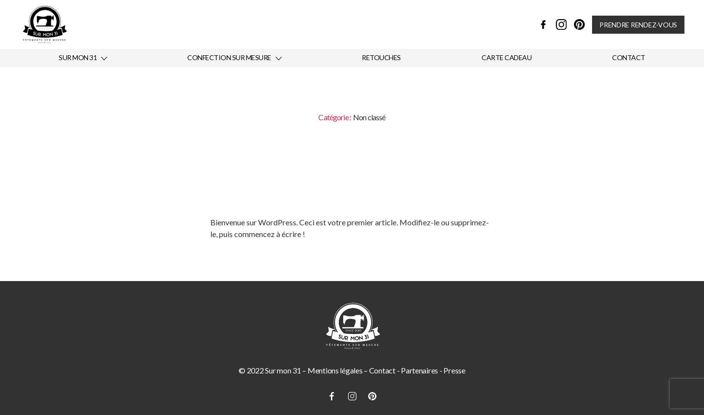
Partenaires (419, 370)
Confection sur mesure (229, 58)
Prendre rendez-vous (638, 25)
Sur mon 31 (78, 58)
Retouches (381, 58)
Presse (454, 370)
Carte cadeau (506, 58)
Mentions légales (335, 370)
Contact (628, 58)
